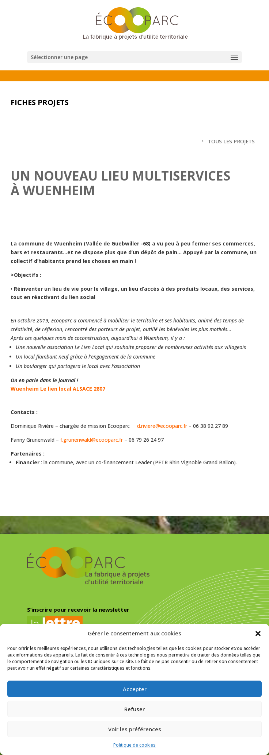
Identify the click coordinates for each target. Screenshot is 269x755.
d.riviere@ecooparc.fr (162, 425)
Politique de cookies (134, 745)
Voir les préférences (134, 729)
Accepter (135, 689)
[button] (258, 633)
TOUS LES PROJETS (231, 141)
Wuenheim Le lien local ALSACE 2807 (58, 388)
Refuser (134, 709)
